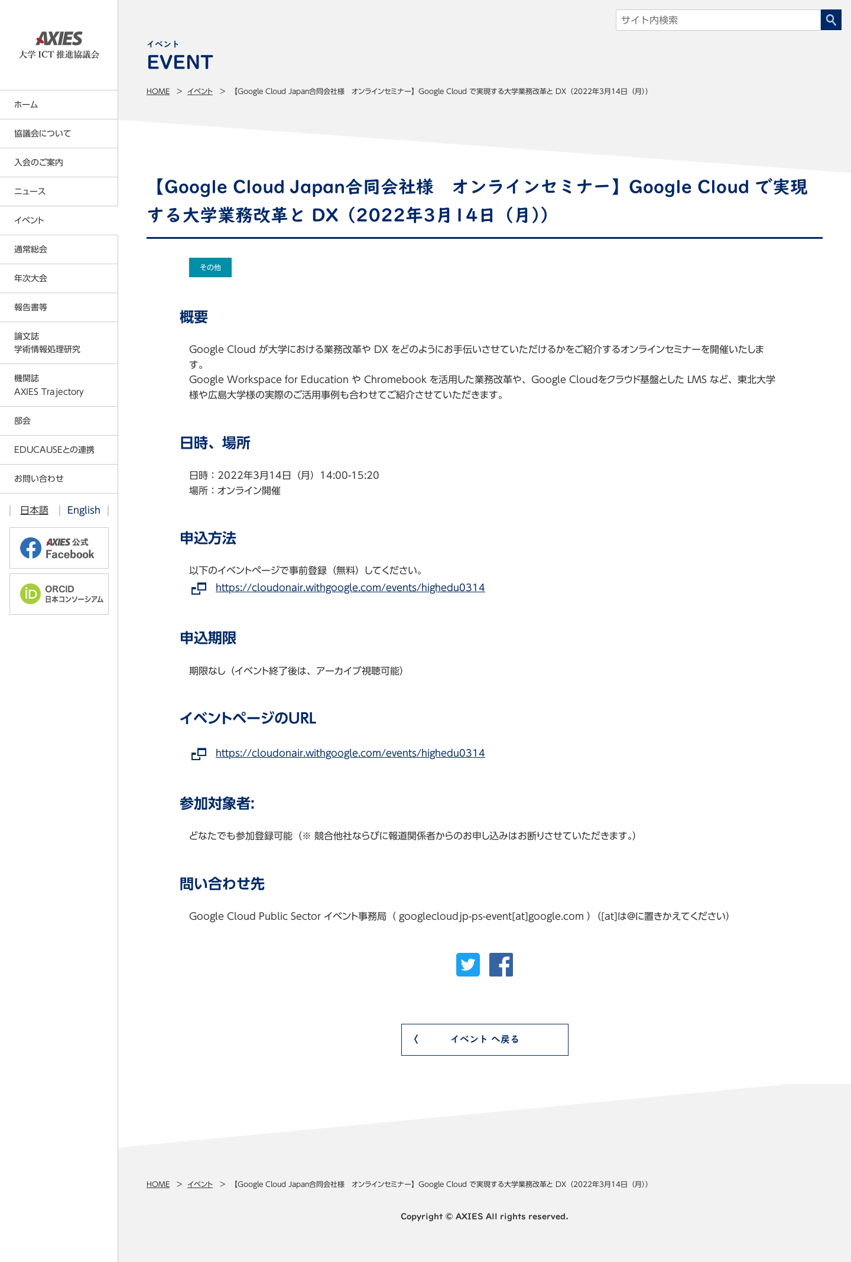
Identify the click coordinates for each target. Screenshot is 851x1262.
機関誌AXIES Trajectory (49, 384)
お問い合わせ (39, 479)
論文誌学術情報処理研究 (47, 342)
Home (158, 91)
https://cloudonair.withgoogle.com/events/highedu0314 (350, 587)
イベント (200, 91)
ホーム (26, 104)
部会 (22, 421)
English (83, 510)
